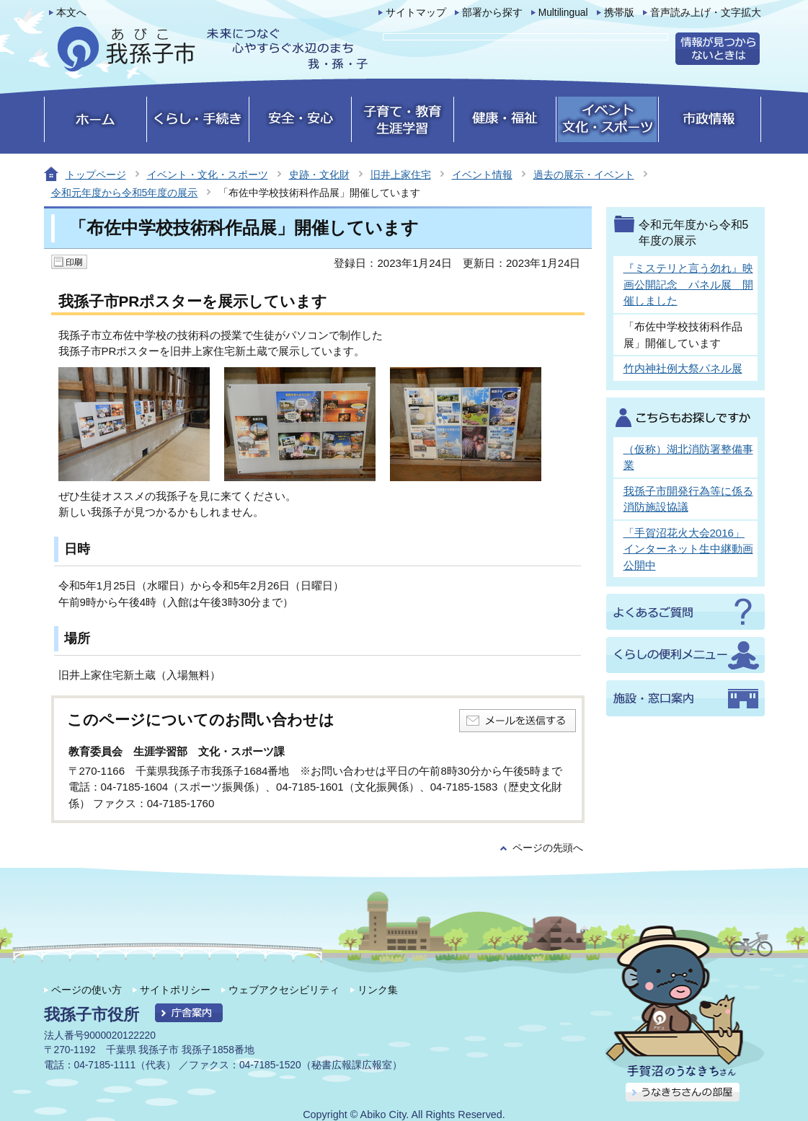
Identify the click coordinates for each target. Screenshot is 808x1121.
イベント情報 (482, 174)
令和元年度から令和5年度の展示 (124, 192)
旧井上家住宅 (400, 174)
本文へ (71, 12)
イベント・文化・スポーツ (207, 174)
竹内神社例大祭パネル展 (682, 368)
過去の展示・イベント (583, 174)
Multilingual (563, 12)
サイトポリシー (175, 989)
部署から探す (492, 12)
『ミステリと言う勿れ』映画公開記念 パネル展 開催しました (688, 284)
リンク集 (378, 989)
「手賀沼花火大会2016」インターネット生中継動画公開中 (688, 549)
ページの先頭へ (547, 848)
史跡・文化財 (319, 174)
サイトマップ (416, 12)
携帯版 (619, 12)
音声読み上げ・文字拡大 (705, 12)
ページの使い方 (86, 989)
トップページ (96, 174)
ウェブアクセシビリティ (283, 989)
